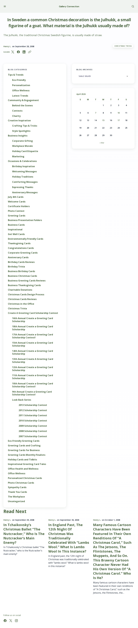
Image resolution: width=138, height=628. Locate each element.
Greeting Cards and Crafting (24, 445)
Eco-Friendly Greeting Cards (23, 440)
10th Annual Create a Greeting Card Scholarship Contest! (32, 385)
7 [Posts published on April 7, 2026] (95, 112)
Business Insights (17, 135)
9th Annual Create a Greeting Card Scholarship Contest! (32, 393)
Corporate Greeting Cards (23, 252)
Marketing (18, 156)
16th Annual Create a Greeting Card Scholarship (32, 320)
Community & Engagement (23, 100)
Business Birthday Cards (21, 271)
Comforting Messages (25, 182)
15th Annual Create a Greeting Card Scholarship (32, 344)
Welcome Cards (16, 201)
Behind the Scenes (22, 105)
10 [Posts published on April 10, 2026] (119, 112)
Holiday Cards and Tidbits (22, 459)
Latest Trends (20, 95)
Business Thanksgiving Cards (24, 285)
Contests (17, 110)
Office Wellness (21, 90)
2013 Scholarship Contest (33, 405)
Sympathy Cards (17, 487)
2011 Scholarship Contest (33, 415)
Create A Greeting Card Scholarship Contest (33, 313)
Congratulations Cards (21, 248)
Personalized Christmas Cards (25, 478)
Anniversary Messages (25, 192)
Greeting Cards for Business (24, 450)
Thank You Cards (17, 492)
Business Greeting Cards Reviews (26, 280)
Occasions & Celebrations (22, 161)
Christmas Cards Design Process (26, 294)
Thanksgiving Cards (19, 243)
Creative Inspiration (19, 120)
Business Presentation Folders (25, 220)
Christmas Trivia (123, 46)
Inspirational (15, 229)
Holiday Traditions (22, 176)
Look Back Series (21, 399)
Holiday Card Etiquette (25, 151)
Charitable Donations (20, 289)
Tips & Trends (15, 74)
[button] (4, 6)
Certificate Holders (19, 206)
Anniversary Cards (18, 257)
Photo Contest (16, 211)
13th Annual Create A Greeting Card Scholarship (32, 361)
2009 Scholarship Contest (33, 425)
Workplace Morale (22, 146)
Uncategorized (16, 501)
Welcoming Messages (24, 171)
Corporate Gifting (22, 140)
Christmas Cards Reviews (22, 299)
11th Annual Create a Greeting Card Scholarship (32, 377)
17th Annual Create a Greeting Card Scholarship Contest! (32, 336)
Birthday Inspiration (23, 166)
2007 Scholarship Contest (33, 436)
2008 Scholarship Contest (33, 431)
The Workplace (16, 496)
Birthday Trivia (16, 266)
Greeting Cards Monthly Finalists (26, 454)
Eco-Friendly (19, 80)
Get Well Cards (16, 234)
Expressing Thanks (22, 187)
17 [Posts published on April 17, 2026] (119, 120)
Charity (16, 116)
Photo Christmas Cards (21, 482)
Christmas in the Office (21, 303)
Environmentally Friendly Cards (25, 238)
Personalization (21, 85)
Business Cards (16, 224)
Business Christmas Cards (22, 276)
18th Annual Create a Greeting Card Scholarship (32, 328)
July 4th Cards (15, 197)
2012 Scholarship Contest (33, 410)
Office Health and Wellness (23, 468)
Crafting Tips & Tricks (24, 125)
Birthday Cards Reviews (21, 262)
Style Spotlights (21, 131)
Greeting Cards (16, 215)
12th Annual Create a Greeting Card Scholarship (32, 369)
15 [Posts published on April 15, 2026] (103, 120)
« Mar (102, 142)
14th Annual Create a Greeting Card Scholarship (32, 352)
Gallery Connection (69, 6)
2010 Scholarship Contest (33, 420)
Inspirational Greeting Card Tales (27, 464)
